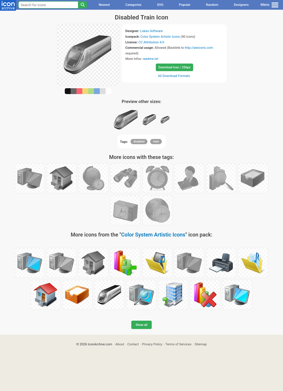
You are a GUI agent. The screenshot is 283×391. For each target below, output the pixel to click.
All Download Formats (174, 76)
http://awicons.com (199, 48)
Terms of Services (178, 344)
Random (212, 5)
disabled (139, 141)
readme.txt (150, 59)
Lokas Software (151, 31)
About (119, 344)
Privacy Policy (152, 344)
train (156, 141)
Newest (104, 5)
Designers (241, 5)
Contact (133, 344)
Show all (141, 325)
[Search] (82, 5)
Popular (184, 5)
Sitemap (201, 344)
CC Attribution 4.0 (151, 42)
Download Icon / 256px (174, 67)
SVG (160, 5)
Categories (133, 5)
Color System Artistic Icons (160, 36)
